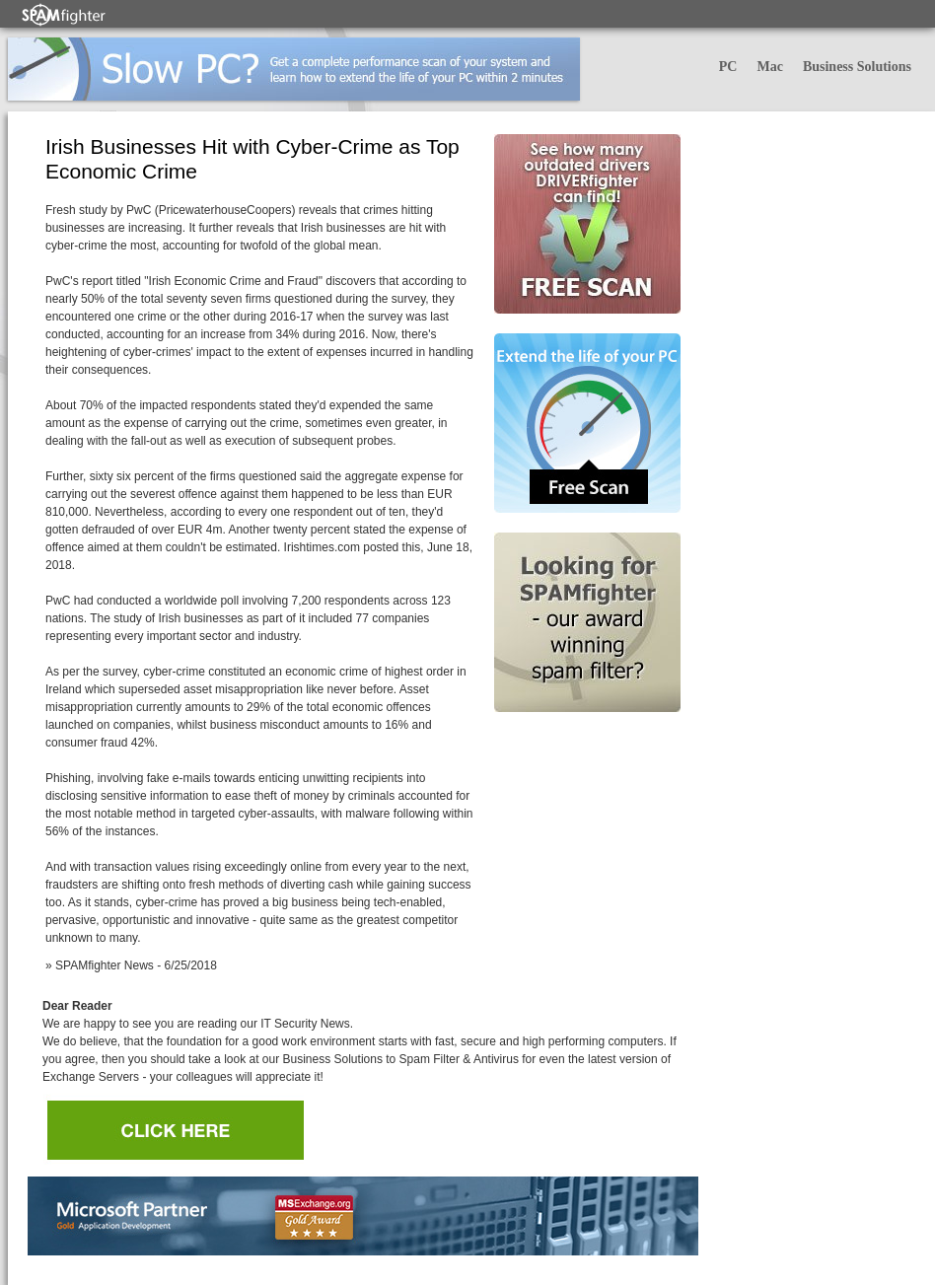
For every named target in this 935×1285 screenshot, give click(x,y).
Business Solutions (857, 66)
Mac (769, 66)
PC (728, 66)
